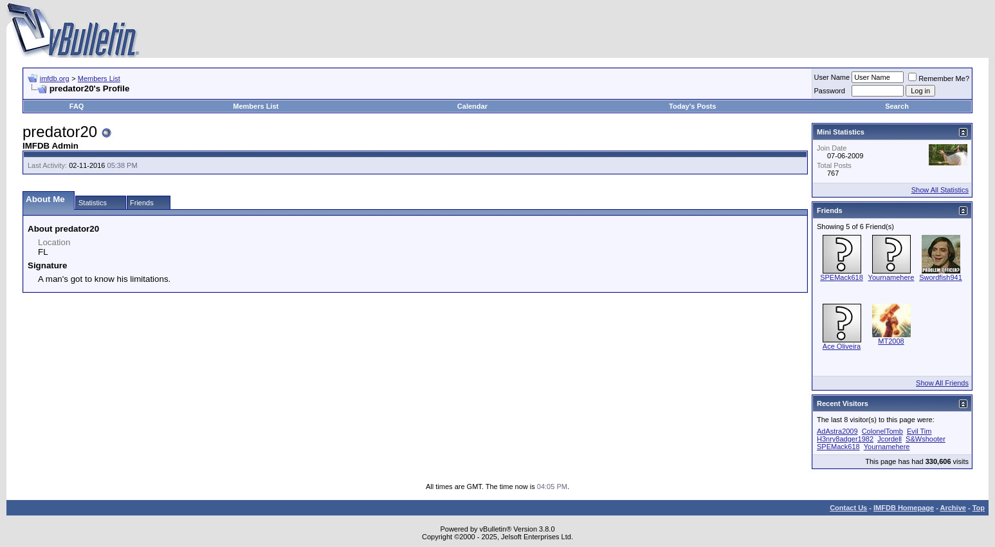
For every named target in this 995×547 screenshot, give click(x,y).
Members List (99, 78)
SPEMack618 (841, 277)
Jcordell (889, 439)
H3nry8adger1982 (845, 439)
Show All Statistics (940, 190)
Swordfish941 (940, 277)
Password (829, 91)
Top (978, 508)
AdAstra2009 (837, 431)
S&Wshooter (925, 439)
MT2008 (891, 341)
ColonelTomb (882, 431)
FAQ (76, 106)
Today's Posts (692, 106)
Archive (953, 508)
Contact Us (848, 508)
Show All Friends (942, 383)
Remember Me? (938, 78)
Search (897, 106)
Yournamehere (891, 277)
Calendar (472, 106)
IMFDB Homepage (903, 508)
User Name (832, 77)
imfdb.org (54, 78)
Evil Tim (919, 431)
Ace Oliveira (842, 346)
